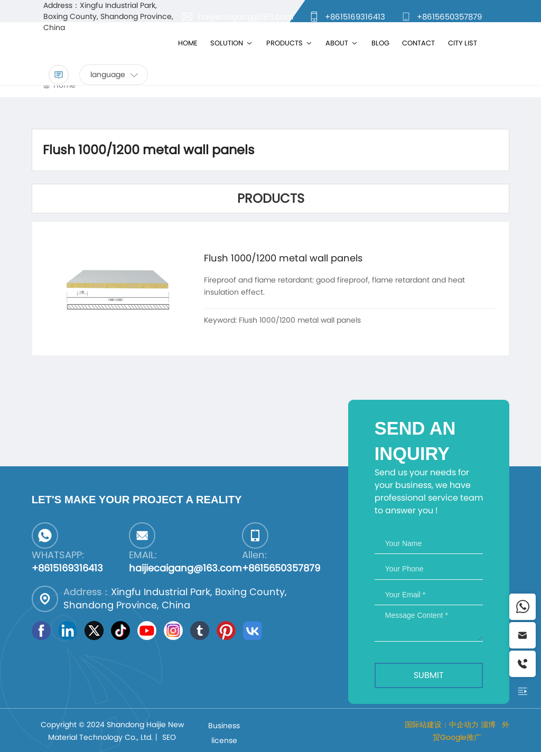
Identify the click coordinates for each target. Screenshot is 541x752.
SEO (169, 737)
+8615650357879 (449, 16)
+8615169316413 (355, 16)
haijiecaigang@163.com (245, 16)
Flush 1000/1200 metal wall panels (283, 258)
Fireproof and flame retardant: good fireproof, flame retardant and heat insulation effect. (334, 286)
